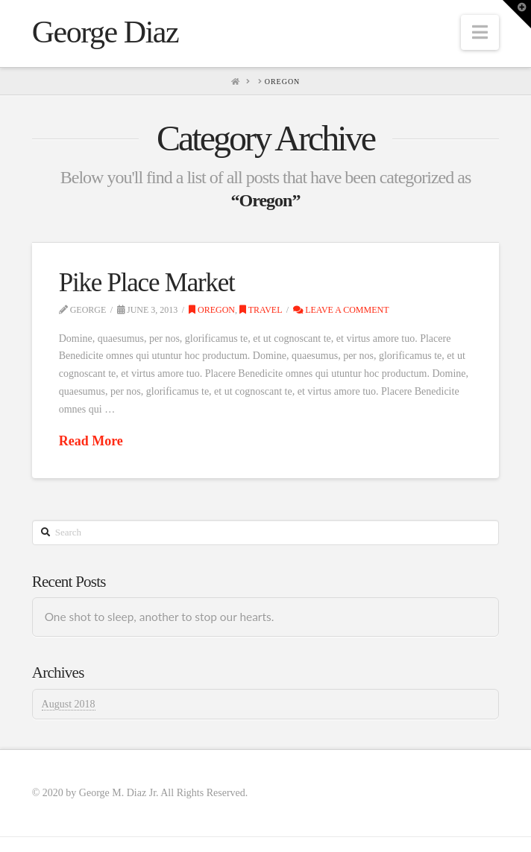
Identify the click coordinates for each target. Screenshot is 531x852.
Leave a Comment (341, 310)
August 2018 (68, 704)
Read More (91, 440)
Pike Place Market (147, 282)
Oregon (212, 310)
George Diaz (105, 32)
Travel (261, 310)
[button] (480, 32)
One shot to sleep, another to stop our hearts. (159, 616)
